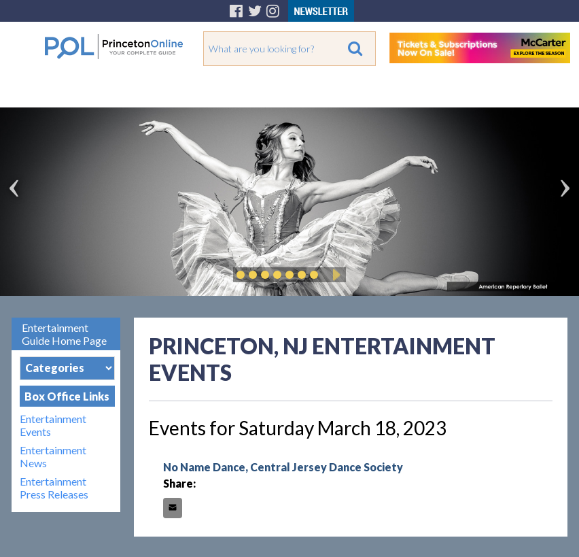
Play (334, 275)
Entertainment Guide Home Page (64, 334)
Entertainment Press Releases (54, 488)
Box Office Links (66, 396)
